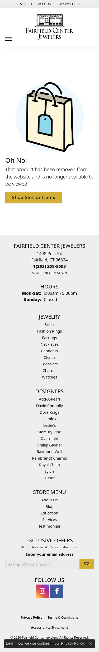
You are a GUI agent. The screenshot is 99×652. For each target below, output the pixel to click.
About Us (49, 499)
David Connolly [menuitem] (49, 405)
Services (49, 519)
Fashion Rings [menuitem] (49, 331)
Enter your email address (49, 554)
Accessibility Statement (49, 627)
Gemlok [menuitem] (49, 418)
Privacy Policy (32, 617)
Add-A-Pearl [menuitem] (49, 399)
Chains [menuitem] (50, 357)
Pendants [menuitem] (49, 350)
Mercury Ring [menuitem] (49, 431)
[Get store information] (49, 273)
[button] (25, 4)
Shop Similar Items (33, 197)
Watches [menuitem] (49, 377)
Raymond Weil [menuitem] (49, 451)
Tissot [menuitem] (49, 477)
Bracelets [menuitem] (49, 363)
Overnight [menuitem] (49, 438)
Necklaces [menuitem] (49, 344)
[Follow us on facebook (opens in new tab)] (56, 591)
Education (49, 513)
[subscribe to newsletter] (86, 564)
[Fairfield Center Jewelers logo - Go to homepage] (49, 27)
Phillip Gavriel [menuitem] (49, 445)
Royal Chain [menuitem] (49, 464)
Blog (49, 506)
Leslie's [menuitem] (49, 425)
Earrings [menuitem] (49, 337)
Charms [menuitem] (49, 370)
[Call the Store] (49, 266)
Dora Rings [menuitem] (49, 412)
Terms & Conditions (63, 617)
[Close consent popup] (90, 643)
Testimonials (49, 526)
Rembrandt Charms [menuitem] (49, 458)
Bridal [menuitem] (49, 324)
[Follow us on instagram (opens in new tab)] (42, 591)
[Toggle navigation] (8, 37)
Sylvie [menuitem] (49, 471)
